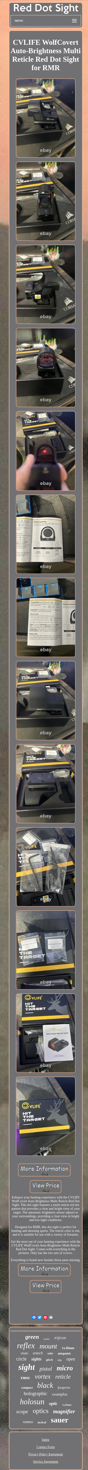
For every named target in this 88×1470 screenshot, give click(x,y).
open (70, 1358)
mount (48, 1346)
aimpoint (64, 1353)
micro (65, 1368)
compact (27, 1387)
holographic (35, 1393)
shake (24, 1353)
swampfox (60, 1394)
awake (47, 1339)
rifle (59, 1360)
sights (36, 1359)
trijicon (60, 1338)
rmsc (25, 1377)
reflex (26, 1345)
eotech (38, 1353)
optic (53, 1403)
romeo (28, 1422)
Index (46, 1439)
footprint (64, 1387)
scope (22, 1411)
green (32, 1337)
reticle (63, 1376)
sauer (60, 1420)
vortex (42, 1376)
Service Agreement (45, 1461)
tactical (42, 1422)
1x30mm (68, 1348)
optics (40, 1410)
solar (50, 1353)
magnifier (64, 1411)
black (45, 1385)
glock (49, 1359)
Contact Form (46, 1447)
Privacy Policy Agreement (45, 1454)
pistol (45, 1369)
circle (21, 1358)
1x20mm (66, 1404)
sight (26, 1367)
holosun (32, 1401)
